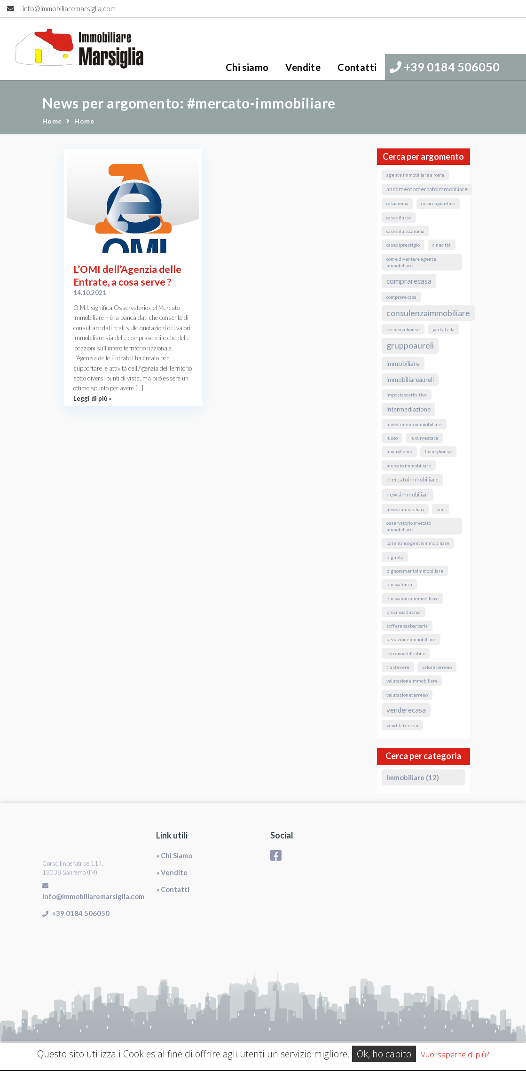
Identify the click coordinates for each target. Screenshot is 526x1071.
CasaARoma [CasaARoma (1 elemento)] (397, 203)
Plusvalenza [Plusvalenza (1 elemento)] (399, 584)
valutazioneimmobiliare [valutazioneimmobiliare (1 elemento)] (412, 680)
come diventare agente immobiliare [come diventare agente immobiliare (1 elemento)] (411, 262)
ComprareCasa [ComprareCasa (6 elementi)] (409, 281)
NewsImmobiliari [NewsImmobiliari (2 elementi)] (407, 494)
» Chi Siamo (174, 855)
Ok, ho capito (384, 1054)
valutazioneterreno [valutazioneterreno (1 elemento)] (407, 695)
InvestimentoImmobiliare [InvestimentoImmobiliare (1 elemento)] (414, 424)
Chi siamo (247, 67)
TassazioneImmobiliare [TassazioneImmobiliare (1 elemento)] (411, 639)
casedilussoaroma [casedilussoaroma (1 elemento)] (405, 231)
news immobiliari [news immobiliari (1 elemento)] (405, 509)
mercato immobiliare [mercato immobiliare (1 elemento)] (408, 465)
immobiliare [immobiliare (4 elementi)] (403, 363)
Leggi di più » (92, 398)
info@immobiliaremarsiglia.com (69, 8)
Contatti (357, 67)
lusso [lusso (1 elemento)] (392, 438)
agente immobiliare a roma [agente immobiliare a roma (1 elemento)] (415, 175)
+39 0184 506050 (445, 67)
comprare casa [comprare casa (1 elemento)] (401, 297)
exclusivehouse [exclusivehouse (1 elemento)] (403, 329)
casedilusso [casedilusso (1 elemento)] (398, 217)
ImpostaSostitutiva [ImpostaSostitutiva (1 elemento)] (406, 394)
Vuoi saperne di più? (455, 1054)
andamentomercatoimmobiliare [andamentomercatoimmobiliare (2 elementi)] (427, 189)
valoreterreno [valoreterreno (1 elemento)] (437, 667)
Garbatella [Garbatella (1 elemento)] (443, 329)
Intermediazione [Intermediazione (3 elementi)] (408, 409)
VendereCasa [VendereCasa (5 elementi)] (406, 710)
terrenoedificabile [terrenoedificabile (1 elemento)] (405, 653)
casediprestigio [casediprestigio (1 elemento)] (403, 245)
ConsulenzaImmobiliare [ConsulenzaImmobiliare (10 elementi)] (428, 313)
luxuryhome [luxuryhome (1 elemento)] (399, 451)
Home (52, 121)
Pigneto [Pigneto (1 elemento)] (394, 557)
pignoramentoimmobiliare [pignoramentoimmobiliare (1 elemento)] (414, 571)
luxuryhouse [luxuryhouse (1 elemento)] (438, 451)
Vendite (303, 67)
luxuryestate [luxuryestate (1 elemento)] (424, 438)
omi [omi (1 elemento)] (441, 509)
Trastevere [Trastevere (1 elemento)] (397, 667)
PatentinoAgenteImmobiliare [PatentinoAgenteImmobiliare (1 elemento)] (417, 543)
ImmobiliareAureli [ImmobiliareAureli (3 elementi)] (410, 379)
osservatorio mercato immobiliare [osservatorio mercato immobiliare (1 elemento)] (408, 526)
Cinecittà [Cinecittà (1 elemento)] (441, 245)
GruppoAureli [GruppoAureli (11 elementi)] (410, 345)
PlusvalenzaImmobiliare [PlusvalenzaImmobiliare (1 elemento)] (412, 598)
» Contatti (172, 889)
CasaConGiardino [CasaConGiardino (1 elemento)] (438, 203)
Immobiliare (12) (412, 777)
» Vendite (172, 872)
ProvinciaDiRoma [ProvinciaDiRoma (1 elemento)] (403, 612)
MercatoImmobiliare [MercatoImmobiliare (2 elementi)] (412, 479)
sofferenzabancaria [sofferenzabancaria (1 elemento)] (407, 626)
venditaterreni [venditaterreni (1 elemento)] (402, 725)
